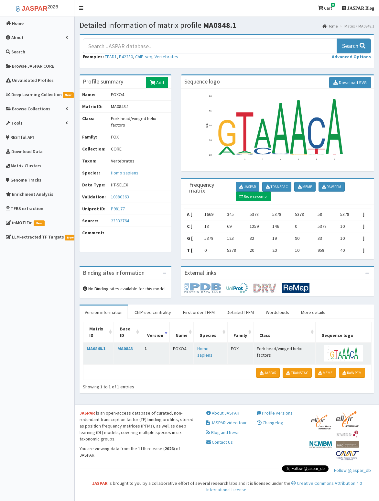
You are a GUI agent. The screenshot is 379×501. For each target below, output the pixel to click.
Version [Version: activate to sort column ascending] (155, 335)
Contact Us (219, 442)
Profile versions (275, 413)
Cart (326, 7)
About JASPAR (222, 413)
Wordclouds (277, 312)
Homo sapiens (124, 173)
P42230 (126, 57)
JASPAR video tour (226, 423)
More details (313, 312)
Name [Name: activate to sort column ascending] (182, 335)
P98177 (118, 209)
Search (353, 46)
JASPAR (247, 186)
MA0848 (125, 348)
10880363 (120, 197)
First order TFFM (199, 312)
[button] (81, 8)
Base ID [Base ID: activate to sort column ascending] (125, 332)
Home (330, 26)
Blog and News (223, 432)
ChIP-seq (143, 57)
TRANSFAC (277, 186)
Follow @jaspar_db (352, 470)
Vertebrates (166, 57)
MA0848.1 (96, 348)
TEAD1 (111, 57)
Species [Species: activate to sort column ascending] (208, 335)
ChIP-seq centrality (153, 312)
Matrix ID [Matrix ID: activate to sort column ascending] (96, 332)
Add (157, 82)
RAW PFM (331, 186)
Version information (104, 312)
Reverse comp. (253, 196)
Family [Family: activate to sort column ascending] (240, 335)
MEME (305, 186)
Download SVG (350, 82)
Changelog (270, 423)
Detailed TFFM (240, 312)
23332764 (120, 221)
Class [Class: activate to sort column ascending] (264, 335)
